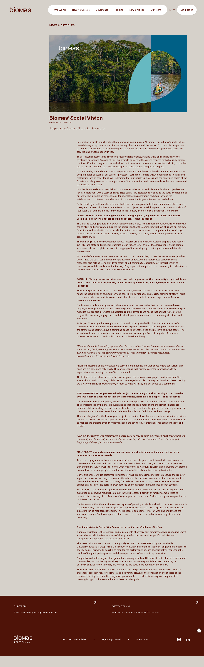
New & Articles (136, 9)
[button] (172, 10)
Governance (102, 9)
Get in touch (187, 9)
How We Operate (81, 9)
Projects (119, 9)
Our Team (156, 9)
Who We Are (60, 9)
